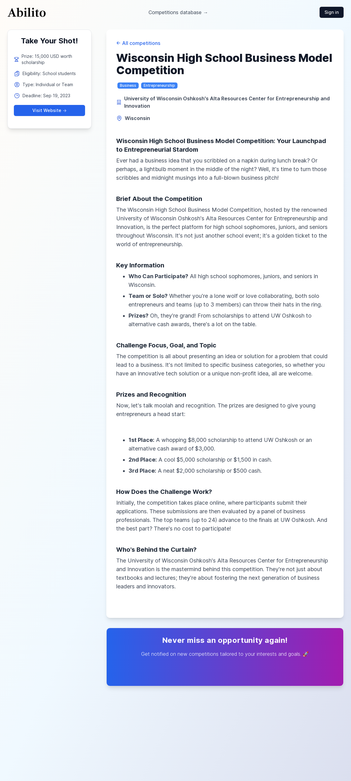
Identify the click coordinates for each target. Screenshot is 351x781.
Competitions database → (178, 12)
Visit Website (49, 110)
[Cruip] (26, 12)
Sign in (331, 12)
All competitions (138, 43)
